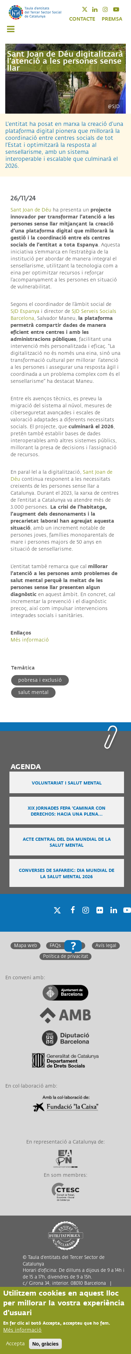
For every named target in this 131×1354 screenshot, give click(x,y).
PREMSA (112, 19)
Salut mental (33, 692)
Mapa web (25, 945)
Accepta (15, 1344)
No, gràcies (45, 1344)
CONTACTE (82, 19)
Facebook (70, 919)
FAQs (55, 945)
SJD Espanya (24, 311)
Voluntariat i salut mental (67, 783)
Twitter (89, 9)
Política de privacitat (65, 956)
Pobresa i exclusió (40, 680)
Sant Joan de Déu (30, 210)
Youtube (120, 9)
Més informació (29, 640)
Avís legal (105, 945)
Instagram (110, 9)
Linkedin (99, 9)
